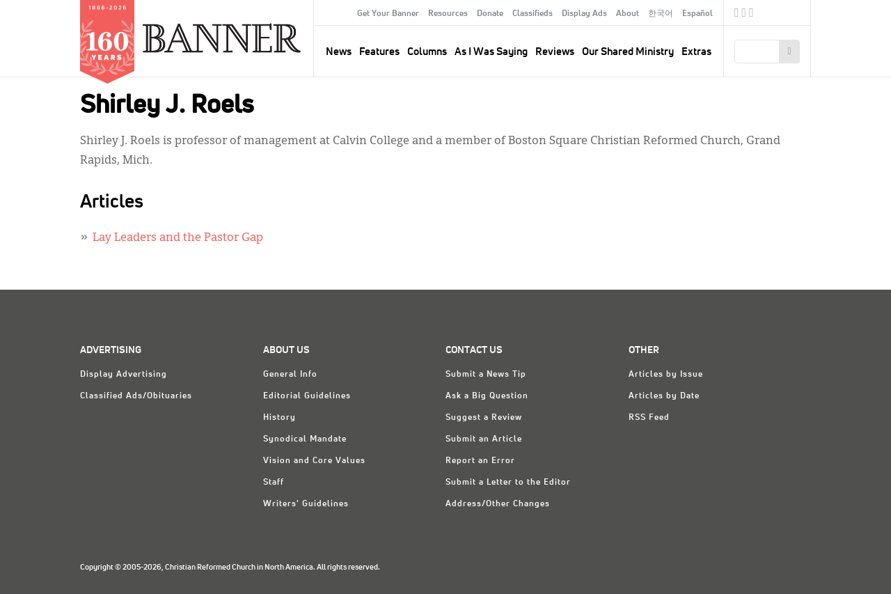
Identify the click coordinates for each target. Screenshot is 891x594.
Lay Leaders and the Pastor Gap (178, 238)
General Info (290, 374)
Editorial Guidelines (307, 396)
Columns (427, 52)
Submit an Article (484, 439)
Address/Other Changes (498, 504)
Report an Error (480, 461)
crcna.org (793, 12)
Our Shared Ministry (628, 52)
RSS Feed (649, 418)
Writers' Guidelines (306, 504)
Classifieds (532, 14)
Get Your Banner (388, 14)
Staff (273, 482)
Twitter (744, 14)
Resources (448, 14)
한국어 (660, 14)
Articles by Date (664, 396)
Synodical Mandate (305, 439)
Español (697, 14)
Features (379, 52)
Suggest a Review (484, 418)
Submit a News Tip (486, 374)
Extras (696, 52)
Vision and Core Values (314, 461)
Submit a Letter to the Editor (508, 482)
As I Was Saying (491, 52)
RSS (751, 14)
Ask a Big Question (487, 396)
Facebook (736, 14)
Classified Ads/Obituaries (136, 396)
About (627, 14)
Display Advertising (123, 374)
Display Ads (584, 14)
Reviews (554, 52)
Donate (490, 14)
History (279, 418)
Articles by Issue (666, 374)
